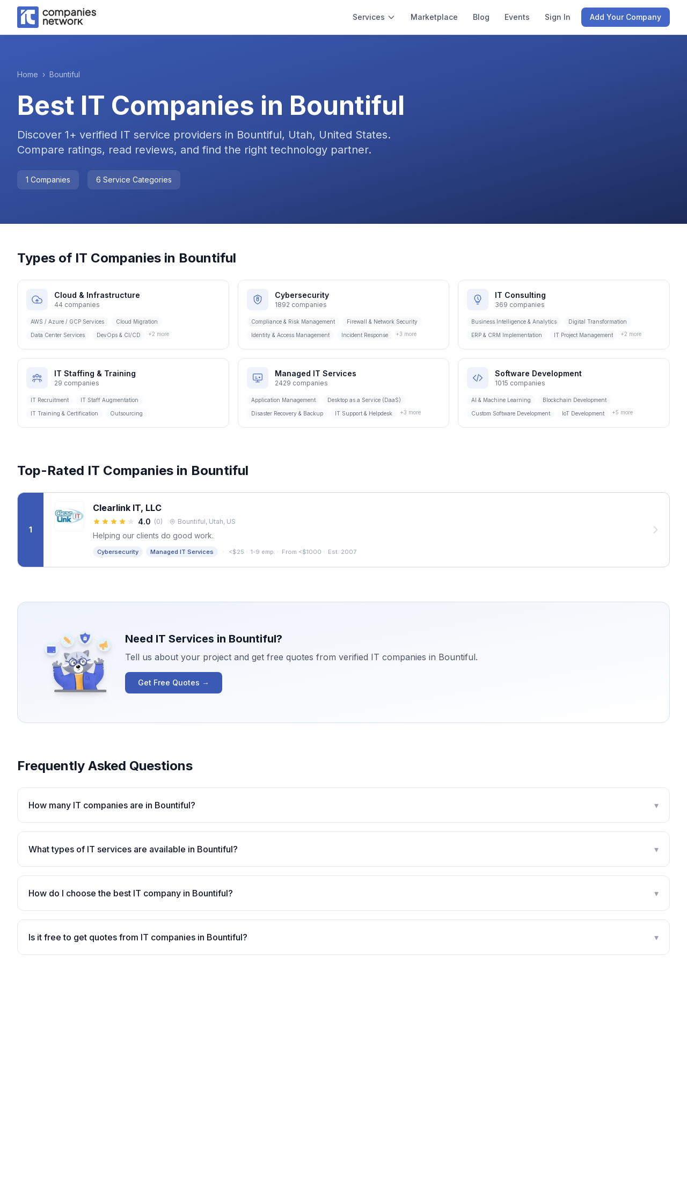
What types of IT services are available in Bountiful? (343, 849)
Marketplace (434, 16)
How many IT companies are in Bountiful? (343, 805)
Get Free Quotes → (173, 682)
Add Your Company (625, 16)
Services (374, 16)
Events (517, 16)
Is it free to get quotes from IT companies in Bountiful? (343, 937)
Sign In (558, 16)
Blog (481, 16)
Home (27, 74)
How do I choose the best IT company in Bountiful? (343, 893)
